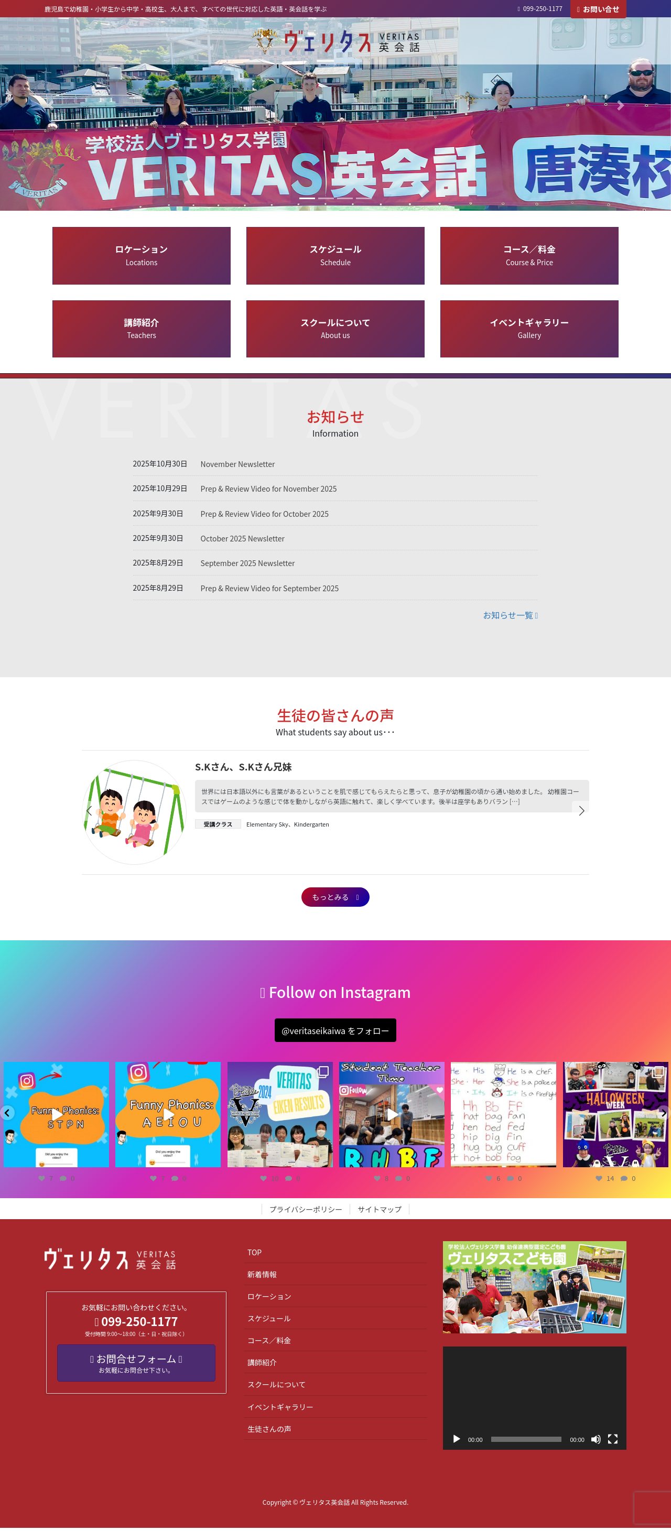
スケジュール (335, 255)
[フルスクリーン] (613, 1442)
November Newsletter (238, 464)
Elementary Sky (267, 824)
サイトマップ (380, 1212)
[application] (534, 1401)
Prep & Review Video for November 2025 (269, 488)
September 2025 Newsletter (248, 563)
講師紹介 (141, 328)
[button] (50, 105)
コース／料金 (529, 255)
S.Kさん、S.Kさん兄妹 (243, 766)
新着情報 (262, 1277)
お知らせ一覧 (510, 615)
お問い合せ (598, 9)
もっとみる (335, 898)
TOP (254, 1255)
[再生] (456, 1442)
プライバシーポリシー (306, 1212)
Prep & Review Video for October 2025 (265, 513)
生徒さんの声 (269, 1432)
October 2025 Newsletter (243, 538)
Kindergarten (311, 824)
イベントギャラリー (529, 328)
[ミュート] (596, 1442)
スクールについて (335, 328)
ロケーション (141, 255)
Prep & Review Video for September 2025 (270, 588)
